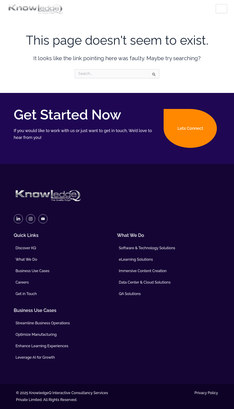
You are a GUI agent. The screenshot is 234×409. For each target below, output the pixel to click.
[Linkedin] (18, 218)
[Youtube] (43, 218)
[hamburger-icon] (221, 8)
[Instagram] (30, 218)
